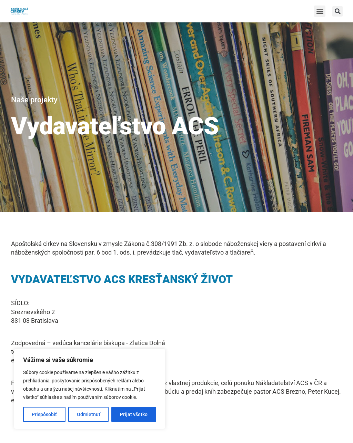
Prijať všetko (134, 414)
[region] (89, 389)
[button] (319, 11)
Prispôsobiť (44, 414)
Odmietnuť (88, 414)
